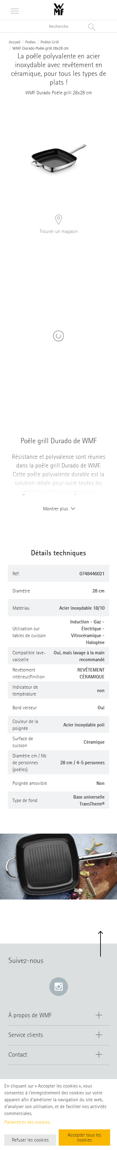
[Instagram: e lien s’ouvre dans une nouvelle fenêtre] (58, 986)
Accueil (14, 42)
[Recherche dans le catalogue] (58, 26)
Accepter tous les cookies (84, 1137)
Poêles (30, 42)
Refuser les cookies (30, 1140)
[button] (100, 944)
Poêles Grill (50, 42)
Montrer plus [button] (58, 509)
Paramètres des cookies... (28, 1122)
